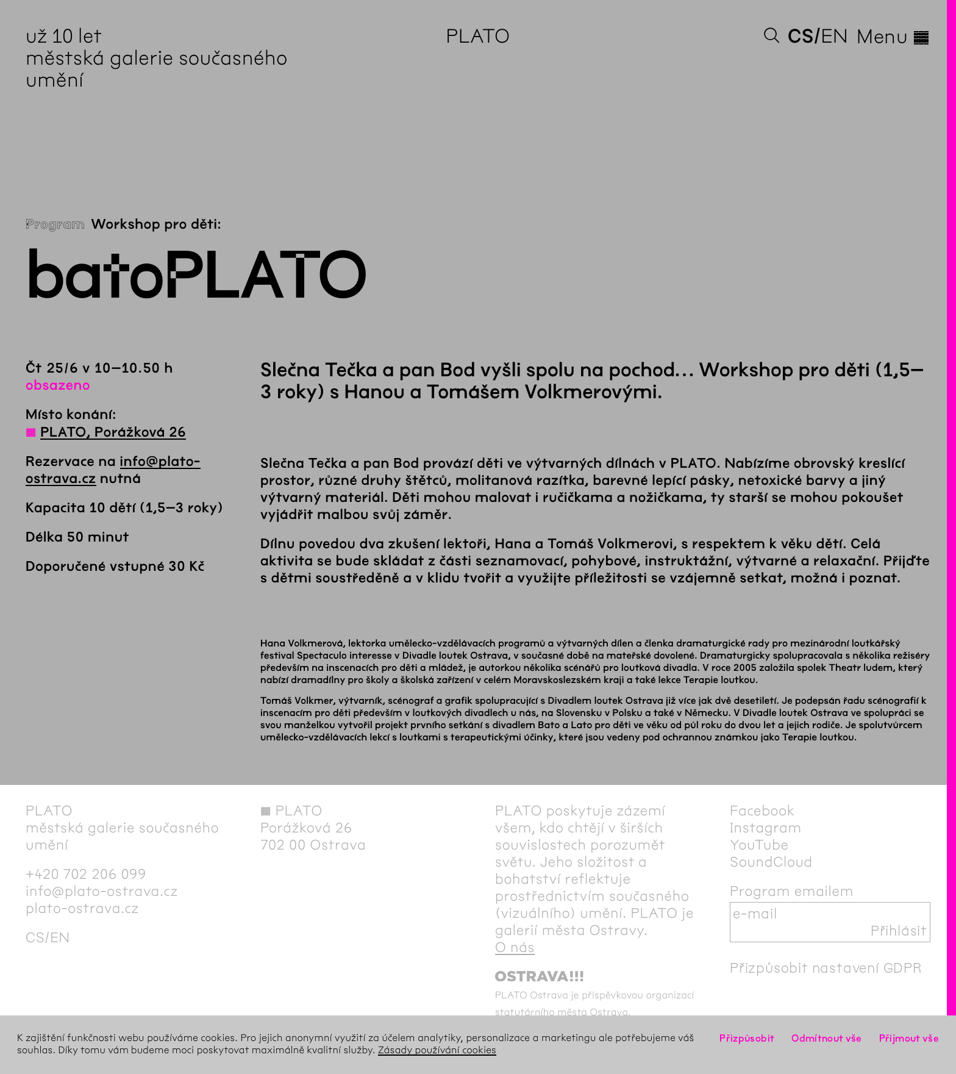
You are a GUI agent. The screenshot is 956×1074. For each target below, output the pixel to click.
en (834, 36)
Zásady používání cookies (437, 1050)
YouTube (759, 845)
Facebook (762, 810)
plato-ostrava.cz (82, 908)
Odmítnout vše (826, 1038)
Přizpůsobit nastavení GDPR (826, 968)
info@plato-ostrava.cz (102, 891)
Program (55, 224)
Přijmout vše (909, 1038)
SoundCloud (771, 862)
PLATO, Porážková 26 (113, 432)
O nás (515, 947)
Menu (893, 37)
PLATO (478, 36)
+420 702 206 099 (86, 874)
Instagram (766, 828)
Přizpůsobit (746, 1038)
